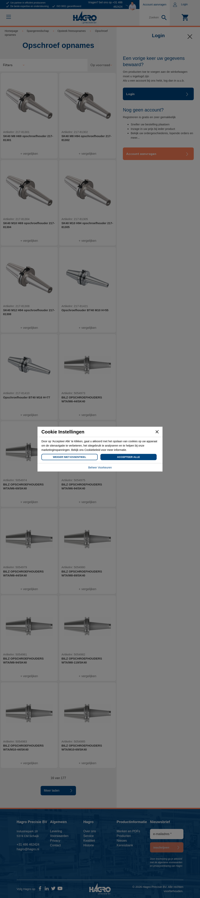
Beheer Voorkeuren (100, 467)
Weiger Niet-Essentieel (69, 456)
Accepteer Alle (128, 456)
